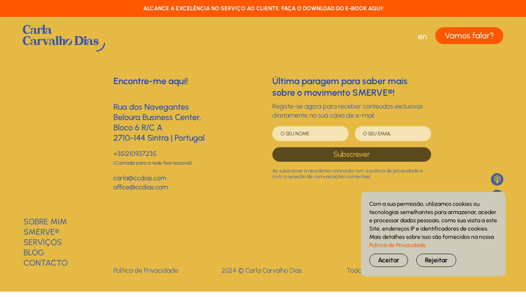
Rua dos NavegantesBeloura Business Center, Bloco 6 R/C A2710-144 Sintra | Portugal (159, 122)
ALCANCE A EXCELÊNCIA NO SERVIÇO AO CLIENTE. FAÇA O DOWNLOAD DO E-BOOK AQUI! (263, 8)
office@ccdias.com (140, 187)
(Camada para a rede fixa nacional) (152, 163)
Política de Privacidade (145, 270)
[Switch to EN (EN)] (422, 36)
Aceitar (388, 260)
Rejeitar (436, 260)
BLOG (34, 252)
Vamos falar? (469, 35)
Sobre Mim (45, 221)
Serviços (43, 242)
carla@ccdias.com (139, 178)
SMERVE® (41, 232)
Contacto (46, 263)
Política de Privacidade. (398, 245)
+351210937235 (134, 154)
